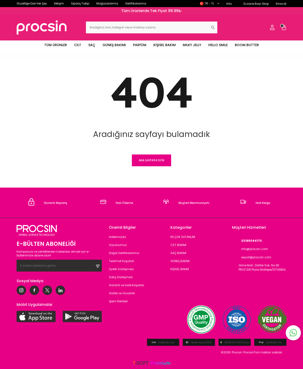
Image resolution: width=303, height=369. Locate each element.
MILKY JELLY (192, 45)
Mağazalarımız (107, 3)
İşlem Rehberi (118, 301)
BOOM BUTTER (247, 45)
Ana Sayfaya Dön (151, 160)
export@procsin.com (251, 257)
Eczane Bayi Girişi (256, 4)
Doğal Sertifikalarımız (124, 253)
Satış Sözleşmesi (121, 277)
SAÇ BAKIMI (178, 253)
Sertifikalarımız (135, 3)
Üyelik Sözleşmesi (121, 269)
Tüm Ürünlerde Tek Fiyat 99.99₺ (151, 10)
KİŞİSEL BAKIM (164, 45)
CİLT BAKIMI (178, 245)
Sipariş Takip (80, 3)
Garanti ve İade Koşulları (126, 285)
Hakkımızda (117, 237)
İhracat (281, 4)
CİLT (77, 45)
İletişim (59, 3)
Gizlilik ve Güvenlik (122, 293)
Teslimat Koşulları (121, 261)
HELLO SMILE (218, 45)
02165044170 (247, 240)
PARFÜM (139, 45)
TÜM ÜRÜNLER (55, 45)
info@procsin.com (250, 249)
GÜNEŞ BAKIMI (114, 45)
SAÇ (91, 45)
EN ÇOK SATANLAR (182, 237)
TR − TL (209, 3)
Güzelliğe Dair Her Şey (32, 3)
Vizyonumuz (118, 245)
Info (229, 4)
